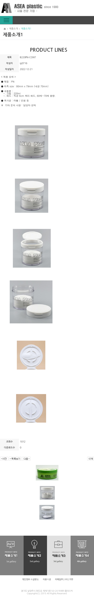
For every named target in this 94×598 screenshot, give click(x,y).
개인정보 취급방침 (30, 579)
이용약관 (47, 579)
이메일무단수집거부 (64, 579)
